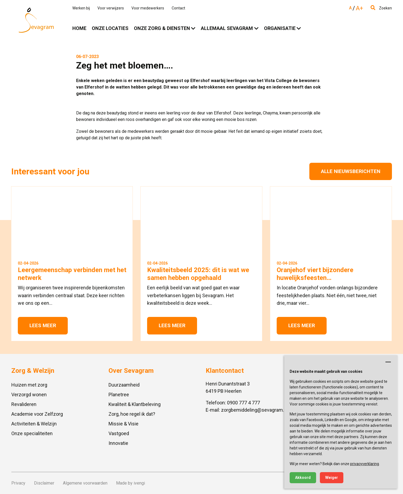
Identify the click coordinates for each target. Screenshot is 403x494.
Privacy (18, 483)
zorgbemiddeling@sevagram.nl (254, 410)
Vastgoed (119, 433)
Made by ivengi (130, 483)
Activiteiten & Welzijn (34, 424)
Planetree (119, 394)
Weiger (331, 477)
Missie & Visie (123, 424)
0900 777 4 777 (243, 402)
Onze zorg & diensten (162, 28)
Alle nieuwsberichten (350, 171)
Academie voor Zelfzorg (37, 414)
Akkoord (303, 477)
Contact (178, 8)
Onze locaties (110, 28)
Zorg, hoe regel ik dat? (132, 414)
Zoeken (381, 8)
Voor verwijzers (110, 8)
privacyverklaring (364, 464)
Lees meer (42, 325)
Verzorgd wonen (29, 394)
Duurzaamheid (124, 385)
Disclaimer (44, 483)
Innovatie (118, 443)
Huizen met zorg (29, 385)
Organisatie (280, 28)
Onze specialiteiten (32, 433)
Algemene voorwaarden (85, 483)
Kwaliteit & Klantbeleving (135, 404)
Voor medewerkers (147, 8)
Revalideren (23, 404)
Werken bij (81, 8)
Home (79, 28)
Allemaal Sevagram (227, 28)
